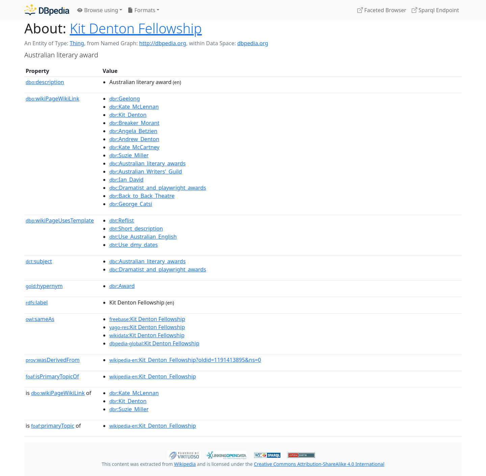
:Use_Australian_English (143, 236)
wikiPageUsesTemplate (60, 220)
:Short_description (136, 228)
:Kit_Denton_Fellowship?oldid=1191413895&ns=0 (185, 360)
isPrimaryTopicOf (52, 376)
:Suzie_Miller (128, 155)
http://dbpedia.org (162, 43)
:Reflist (121, 220)
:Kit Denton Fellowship (147, 319)
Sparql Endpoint (435, 10)
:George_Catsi (130, 204)
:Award (122, 286)
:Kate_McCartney (134, 147)
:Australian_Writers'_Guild (145, 171)
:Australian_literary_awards (147, 163)
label (37, 302)
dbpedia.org (252, 43)
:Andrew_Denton (134, 139)
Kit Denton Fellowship (136, 28)
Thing (77, 43)
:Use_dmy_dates (133, 244)
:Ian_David (126, 179)
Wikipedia (185, 464)
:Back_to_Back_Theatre (141, 196)
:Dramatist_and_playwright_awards (157, 187)
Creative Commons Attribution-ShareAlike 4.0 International (319, 464)
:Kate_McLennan (134, 106)
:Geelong (124, 98)
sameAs (40, 319)
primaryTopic (52, 425)
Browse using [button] (97, 10)
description (45, 82)
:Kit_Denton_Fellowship (152, 376)
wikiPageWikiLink (52, 98)
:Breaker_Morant (134, 123)
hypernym (44, 286)
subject (39, 261)
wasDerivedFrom (53, 360)
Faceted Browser (381, 10)
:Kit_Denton (127, 114)
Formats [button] (141, 10)
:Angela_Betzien (133, 131)
